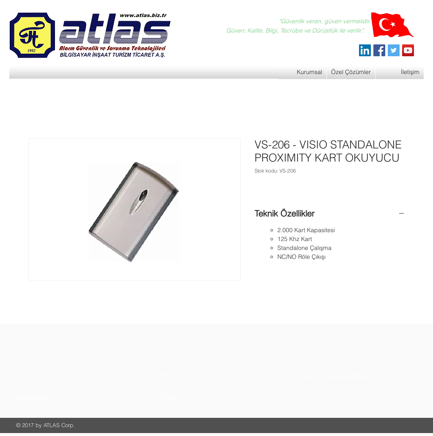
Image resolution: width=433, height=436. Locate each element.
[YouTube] (408, 50)
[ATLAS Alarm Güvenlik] (365, 50)
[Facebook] (379, 50)
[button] (48, 396)
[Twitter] (394, 50)
